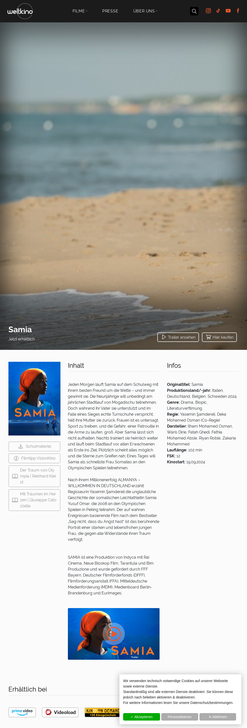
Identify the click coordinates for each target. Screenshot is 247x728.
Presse (110, 11)
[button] (178, 337)
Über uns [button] (144, 11)
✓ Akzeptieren (142, 717)
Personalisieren (180, 717)
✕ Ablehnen (218, 717)
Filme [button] (79, 11)
